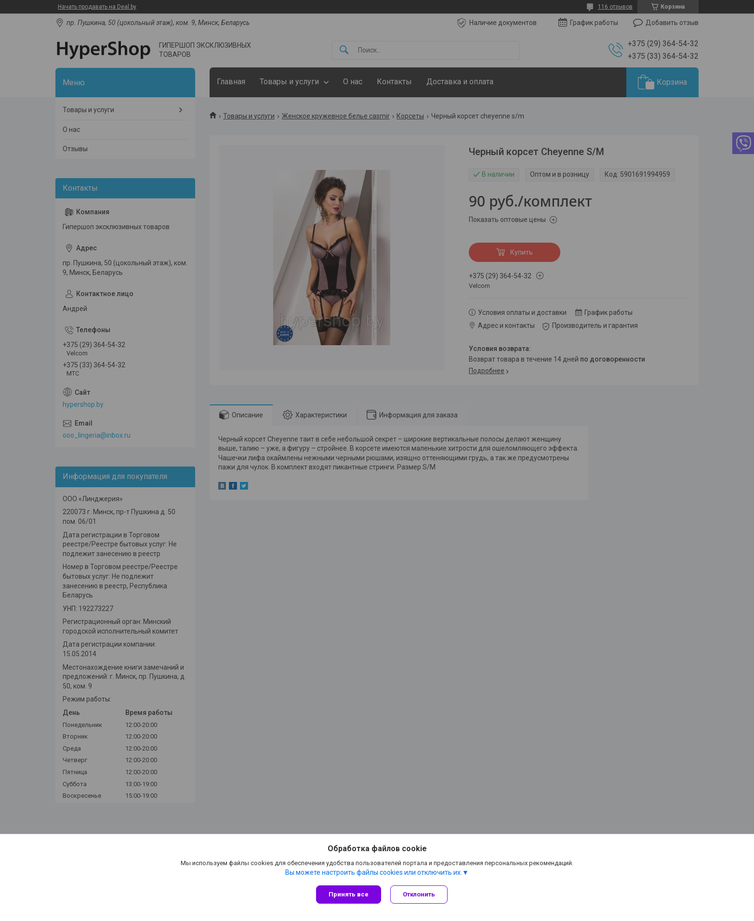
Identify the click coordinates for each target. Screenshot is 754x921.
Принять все (349, 894)
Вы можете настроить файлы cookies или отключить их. (373, 872)
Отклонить (419, 894)
